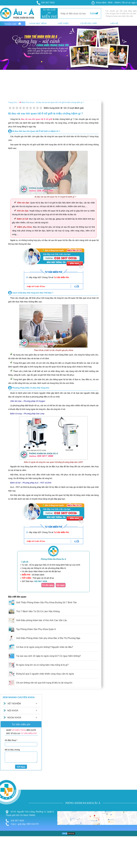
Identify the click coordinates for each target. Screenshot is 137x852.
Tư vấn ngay (47, 585)
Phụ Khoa (5, 814)
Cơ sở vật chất (88, 23)
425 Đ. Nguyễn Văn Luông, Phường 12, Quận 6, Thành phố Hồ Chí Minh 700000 (30, 813)
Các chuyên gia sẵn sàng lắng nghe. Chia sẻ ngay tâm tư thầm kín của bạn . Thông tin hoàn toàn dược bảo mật (121, 13)
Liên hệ (114, 23)
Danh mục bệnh (38, 23)
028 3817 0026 (46, 2)
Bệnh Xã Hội (6, 819)
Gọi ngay (61, 585)
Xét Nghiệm (14, 703)
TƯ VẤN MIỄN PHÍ (29, 733)
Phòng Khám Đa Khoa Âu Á (53, 559)
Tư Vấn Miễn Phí (61, 277)
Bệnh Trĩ (4, 811)
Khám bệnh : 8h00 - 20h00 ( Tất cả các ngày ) (114, 3)
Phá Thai (4, 822)
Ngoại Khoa (14, 717)
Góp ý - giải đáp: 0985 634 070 (22, 824)
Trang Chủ (12, 23)
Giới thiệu (63, 23)
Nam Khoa (5, 816)
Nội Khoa (12, 710)
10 (40, 108)
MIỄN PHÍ (49, 17)
